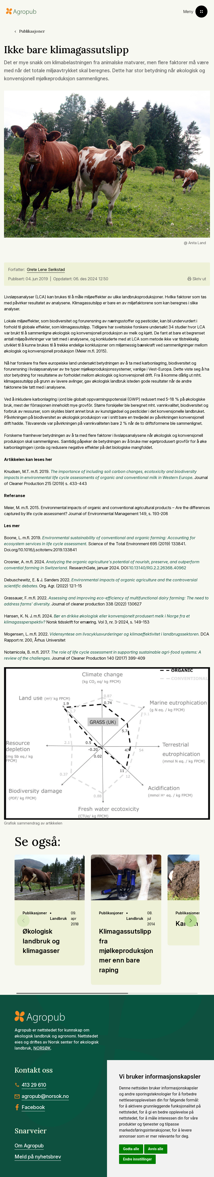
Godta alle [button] (131, 1149)
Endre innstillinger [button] (137, 1159)
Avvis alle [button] (155, 1149)
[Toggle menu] (195, 11)
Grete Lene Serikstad (46, 269)
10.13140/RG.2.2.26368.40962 (157, 567)
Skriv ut (196, 278)
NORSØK (42, 1048)
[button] (190, 920)
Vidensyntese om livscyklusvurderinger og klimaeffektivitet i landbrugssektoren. (124, 634)
